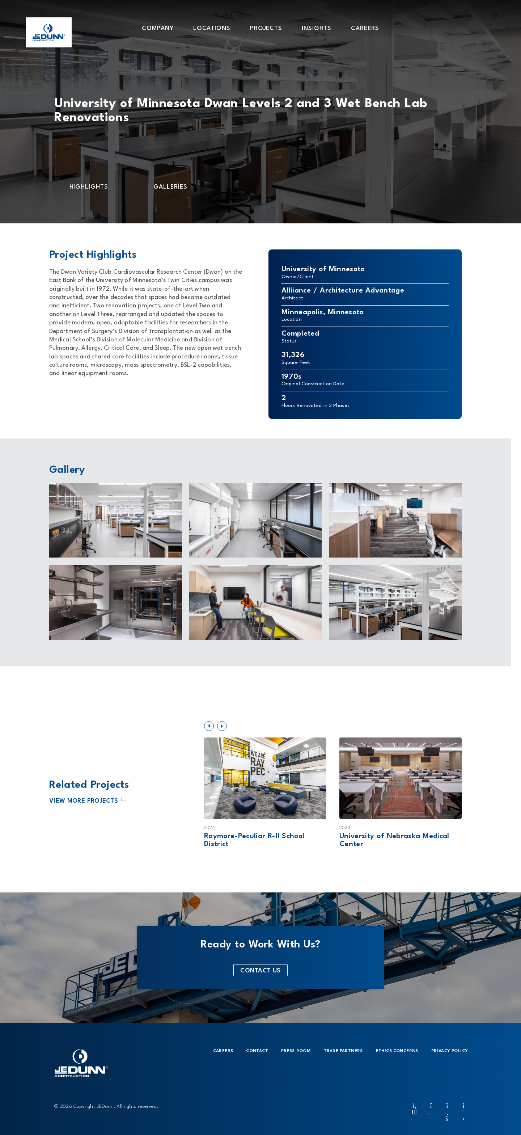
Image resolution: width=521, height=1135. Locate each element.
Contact (257, 1051)
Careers (223, 1051)
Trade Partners (343, 1051)
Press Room (296, 1051)
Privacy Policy (449, 1051)
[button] (157, 27)
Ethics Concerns (397, 1051)
